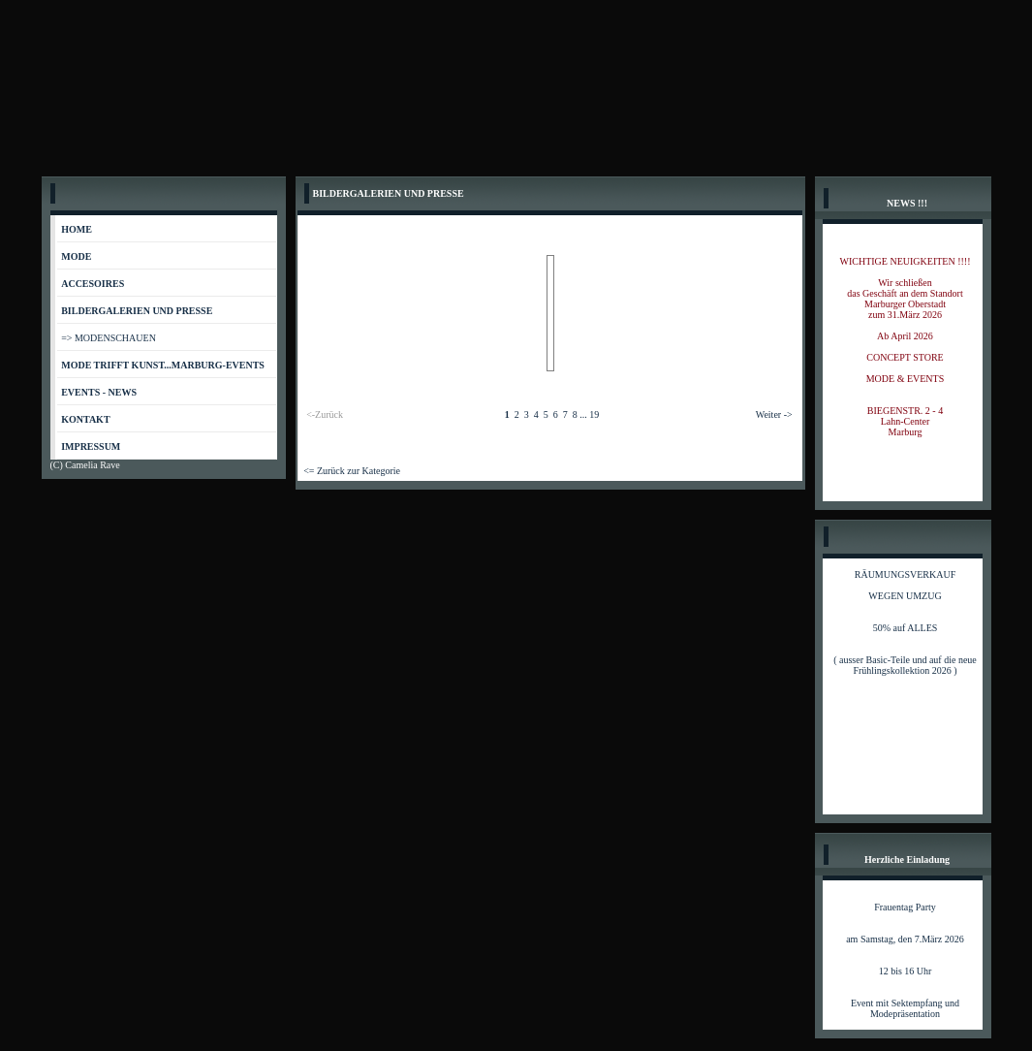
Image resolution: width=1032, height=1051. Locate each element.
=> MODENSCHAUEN (108, 338)
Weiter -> (774, 414)
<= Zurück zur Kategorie (351, 470)
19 (594, 414)
